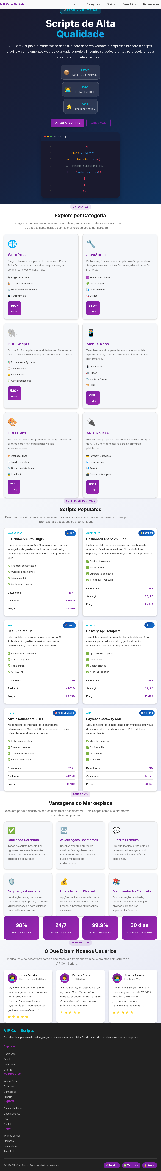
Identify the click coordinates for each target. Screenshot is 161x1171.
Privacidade (10, 1146)
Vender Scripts (12, 1081)
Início (76, 4)
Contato (8, 1124)
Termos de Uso (12, 1135)
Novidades (10, 1064)
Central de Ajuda (13, 1108)
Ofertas (8, 1069)
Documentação (12, 1113)
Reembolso (10, 1151)
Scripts (111, 4)
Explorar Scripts (67, 122)
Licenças (9, 1141)
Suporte (8, 1096)
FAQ (6, 1118)
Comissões (10, 1091)
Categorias (93, 4)
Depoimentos (151, 4)
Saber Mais (98, 122)
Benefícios (129, 4)
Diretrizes (9, 1086)
